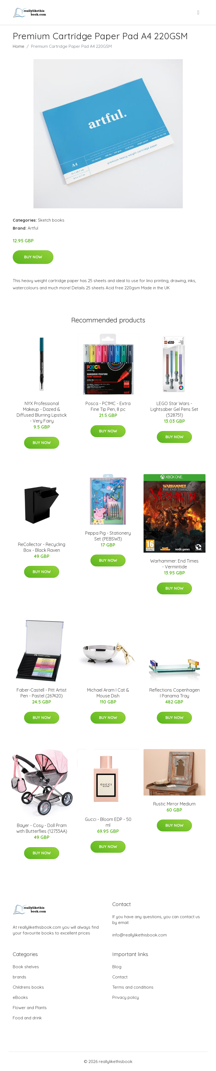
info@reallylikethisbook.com (139, 935)
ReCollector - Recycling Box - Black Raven (41, 547)
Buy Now (33, 256)
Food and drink (27, 1017)
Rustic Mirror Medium (174, 804)
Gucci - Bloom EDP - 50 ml (108, 822)
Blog (116, 966)
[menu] (198, 12)
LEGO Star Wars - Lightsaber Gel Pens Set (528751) (174, 409)
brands (19, 977)
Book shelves (26, 966)
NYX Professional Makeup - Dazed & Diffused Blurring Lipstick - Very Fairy (42, 412)
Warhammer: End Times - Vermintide (174, 563)
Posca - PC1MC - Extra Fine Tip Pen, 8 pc (108, 406)
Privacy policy (125, 997)
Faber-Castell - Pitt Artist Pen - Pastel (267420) (42, 693)
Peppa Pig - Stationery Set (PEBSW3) (108, 536)
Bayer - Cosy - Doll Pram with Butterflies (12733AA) (41, 828)
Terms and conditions (132, 987)
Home (18, 46)
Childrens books (28, 987)
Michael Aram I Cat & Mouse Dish (108, 693)
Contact (119, 977)
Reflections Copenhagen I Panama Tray (174, 693)
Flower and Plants (30, 1007)
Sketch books (51, 220)
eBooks (20, 997)
